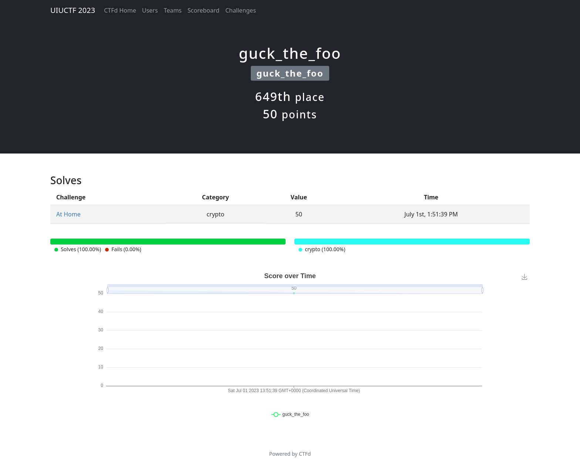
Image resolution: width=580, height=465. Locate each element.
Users (150, 10)
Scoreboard (203, 10)
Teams (173, 10)
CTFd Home (120, 10)
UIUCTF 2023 (72, 10)
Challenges (240, 10)
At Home (68, 214)
